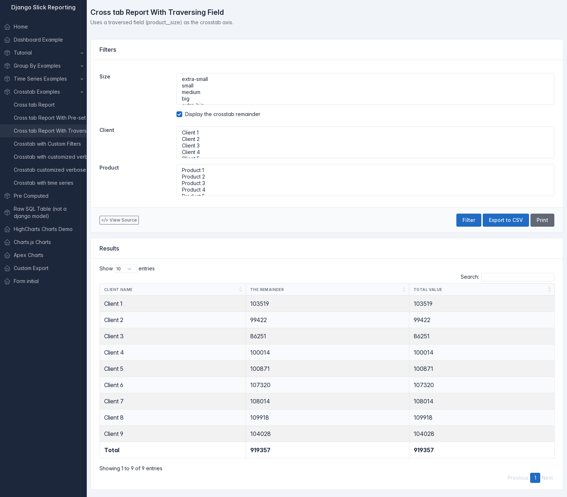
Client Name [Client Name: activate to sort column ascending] (118, 289)
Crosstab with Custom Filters (47, 144)
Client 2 (365, 139)
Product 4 (365, 190)
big (365, 98)
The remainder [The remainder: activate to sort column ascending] (267, 289)
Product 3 (365, 183)
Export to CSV (506, 220)
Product (109, 167)
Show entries (127, 269)
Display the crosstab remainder (222, 114)
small (365, 85)
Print (542, 220)
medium (365, 92)
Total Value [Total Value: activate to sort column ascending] (428, 289)
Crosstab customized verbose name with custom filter (50, 170)
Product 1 (365, 170)
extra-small (365, 79)
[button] (43, 52)
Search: (507, 277)
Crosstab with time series (43, 183)
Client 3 (365, 145)
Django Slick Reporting (43, 7)
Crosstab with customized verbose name (50, 157)
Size (104, 76)
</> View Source (119, 220)
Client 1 (365, 132)
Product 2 (365, 176)
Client (106, 130)
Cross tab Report (34, 105)
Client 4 (365, 152)
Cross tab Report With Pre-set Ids (50, 118)
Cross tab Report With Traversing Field (50, 131)
